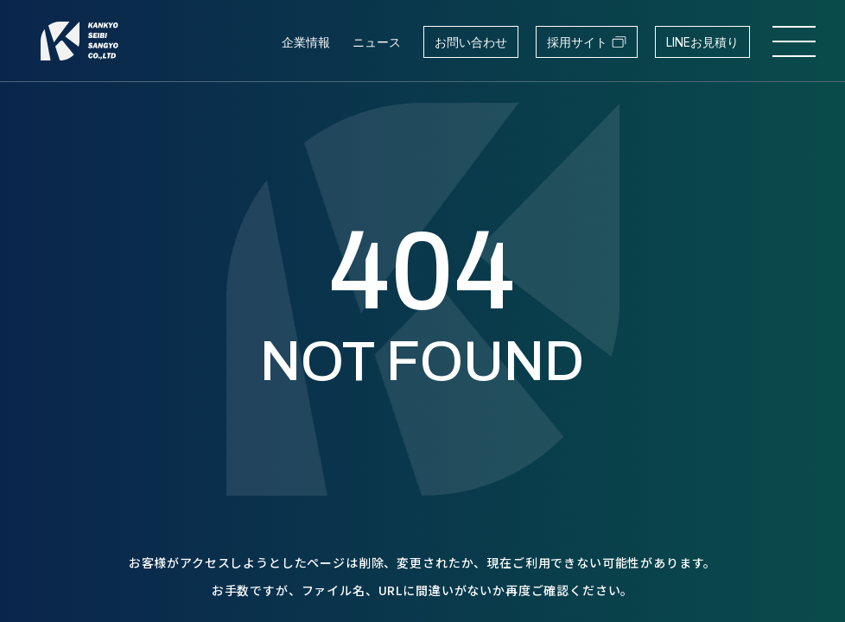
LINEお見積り (702, 42)
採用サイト (586, 42)
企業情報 (306, 42)
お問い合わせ (471, 42)
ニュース (377, 42)
